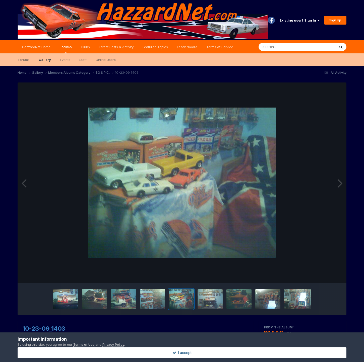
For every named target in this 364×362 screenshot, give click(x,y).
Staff (83, 60)
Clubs (85, 47)
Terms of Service (219, 47)
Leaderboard (187, 47)
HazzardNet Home (36, 47)
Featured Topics (155, 47)
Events (65, 60)
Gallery (45, 60)
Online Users (106, 60)
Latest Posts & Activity (116, 47)
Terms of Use (83, 344)
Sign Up (335, 20)
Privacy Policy (113, 344)
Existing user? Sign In (299, 20)
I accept (182, 352)
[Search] (283, 47)
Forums (65, 49)
